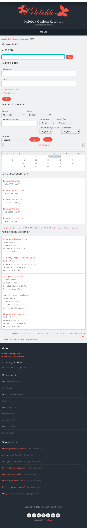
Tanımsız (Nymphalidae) (13, 190)
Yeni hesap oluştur (12, 89)
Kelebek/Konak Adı (10, 119)
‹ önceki (15, 228)
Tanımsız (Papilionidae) (13, 199)
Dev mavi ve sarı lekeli (11, 474)
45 (58, 333)
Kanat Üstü (62, 119)
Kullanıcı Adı (7, 69)
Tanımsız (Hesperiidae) (13, 218)
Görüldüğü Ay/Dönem (49, 127)
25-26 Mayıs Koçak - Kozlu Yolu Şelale (19, 257)
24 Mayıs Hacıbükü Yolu (13, 276)
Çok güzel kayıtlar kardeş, (13, 493)
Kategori (5, 111)
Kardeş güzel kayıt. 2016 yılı (14, 480)
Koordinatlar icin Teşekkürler (14, 468)
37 (36, 228)
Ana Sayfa (5, 39)
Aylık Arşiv (16, 39)
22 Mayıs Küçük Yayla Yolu (14, 314)
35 (26, 228)
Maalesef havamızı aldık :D (13, 487)
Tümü (83, 336)
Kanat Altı (44, 119)
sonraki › (71, 228)
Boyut (29, 111)
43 (64, 228)
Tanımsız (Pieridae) (11, 209)
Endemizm (66, 127)
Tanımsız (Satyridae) (11, 181)
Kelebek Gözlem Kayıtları (43, 21)
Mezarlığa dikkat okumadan (14, 448)
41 (55, 228)
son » (80, 228)
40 (50, 228)
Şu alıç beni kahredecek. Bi (13, 461)
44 (53, 333)
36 (31, 228)
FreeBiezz (48, 520)
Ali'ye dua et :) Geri (10, 455)
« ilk (7, 228)
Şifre (4, 79)
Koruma (5, 136)
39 (45, 228)
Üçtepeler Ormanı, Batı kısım (15, 295)
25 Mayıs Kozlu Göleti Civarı (15, 239)
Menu (43, 31)
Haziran (43, 145)
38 (40, 228)
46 (63, 333)
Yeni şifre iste (9, 93)
